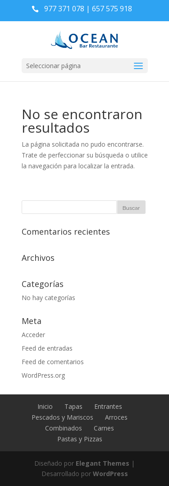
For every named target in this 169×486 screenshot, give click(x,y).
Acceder (33, 334)
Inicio (45, 406)
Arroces (116, 417)
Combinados (63, 428)
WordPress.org (43, 375)
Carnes (104, 428)
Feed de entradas (47, 348)
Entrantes (108, 406)
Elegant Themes (102, 463)
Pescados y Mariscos (62, 417)
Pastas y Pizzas (79, 439)
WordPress (110, 473)
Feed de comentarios (53, 361)
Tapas (73, 406)
